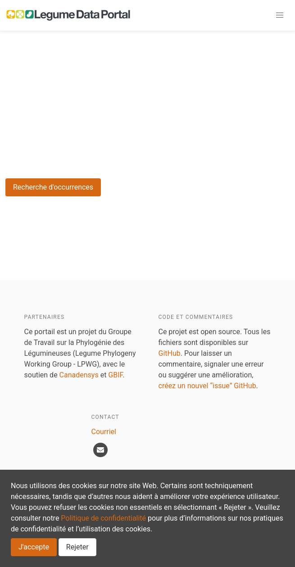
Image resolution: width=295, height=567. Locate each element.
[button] (279, 15)
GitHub (170, 353)
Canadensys (79, 375)
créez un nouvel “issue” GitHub (207, 385)
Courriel (103, 431)
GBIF (115, 375)
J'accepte (33, 547)
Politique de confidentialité (103, 518)
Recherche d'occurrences (53, 187)
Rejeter (77, 547)
